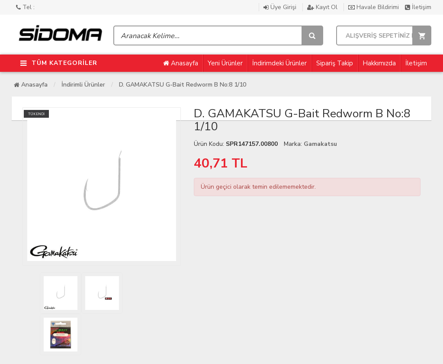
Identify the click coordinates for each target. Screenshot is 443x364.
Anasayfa (180, 63)
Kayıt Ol (323, 7)
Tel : (25, 7)
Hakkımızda (379, 63)
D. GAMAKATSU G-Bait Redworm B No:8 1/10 (182, 85)
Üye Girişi (280, 7)
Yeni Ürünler (225, 63)
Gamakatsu (320, 144)
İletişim (418, 7)
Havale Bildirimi (374, 7)
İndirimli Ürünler (83, 85)
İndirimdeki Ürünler (279, 63)
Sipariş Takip (334, 63)
